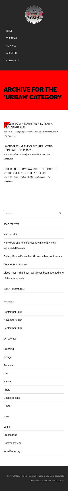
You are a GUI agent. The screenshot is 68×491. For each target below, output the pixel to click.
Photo (29, 131)
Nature (17, 177)
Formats (8, 365)
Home (9, 31)
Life (24, 131)
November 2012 (13, 319)
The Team (11, 38)
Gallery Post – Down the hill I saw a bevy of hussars (33, 256)
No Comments (11, 136)
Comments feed (13, 443)
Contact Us (12, 60)
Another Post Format (15, 264)
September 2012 (13, 328)
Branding (9, 348)
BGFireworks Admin (49, 131)
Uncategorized (12, 397)
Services (11, 46)
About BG (11, 53)
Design (18, 131)
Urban (35, 131)
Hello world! (10, 234)
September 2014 (13, 311)
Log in (7, 426)
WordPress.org (12, 451)
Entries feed (10, 434)
